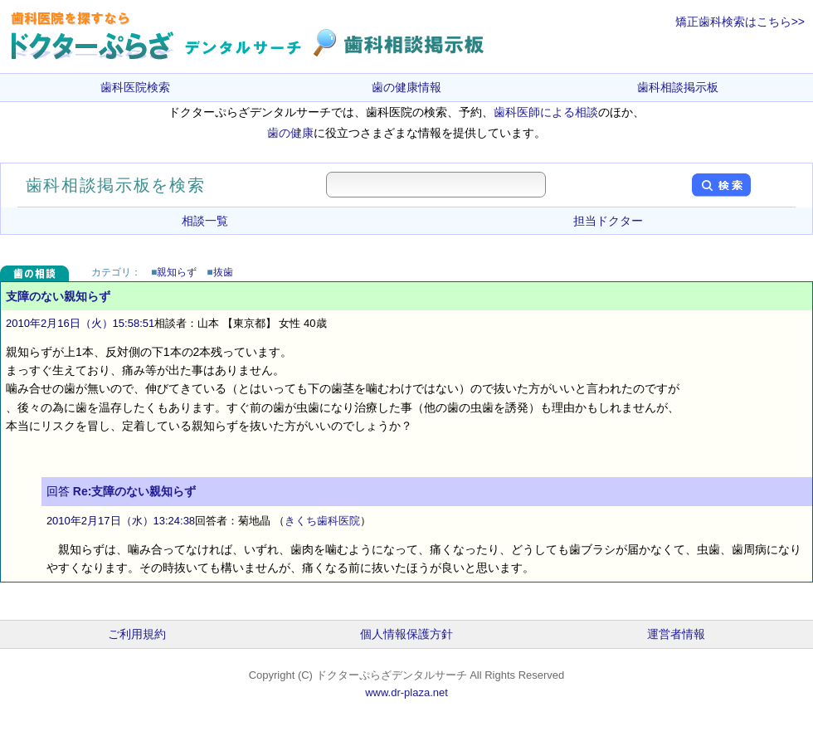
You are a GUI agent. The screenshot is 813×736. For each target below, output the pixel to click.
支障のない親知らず (58, 296)
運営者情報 (676, 634)
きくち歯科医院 (322, 520)
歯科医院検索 (135, 87)
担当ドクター (608, 220)
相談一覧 (205, 220)
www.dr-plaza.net (406, 692)
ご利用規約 (137, 634)
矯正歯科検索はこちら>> (740, 21)
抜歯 (223, 272)
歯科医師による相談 (546, 112)
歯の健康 (290, 132)
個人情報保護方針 (406, 634)
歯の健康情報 (406, 87)
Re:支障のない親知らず (135, 491)
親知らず (177, 272)
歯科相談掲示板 (677, 87)
